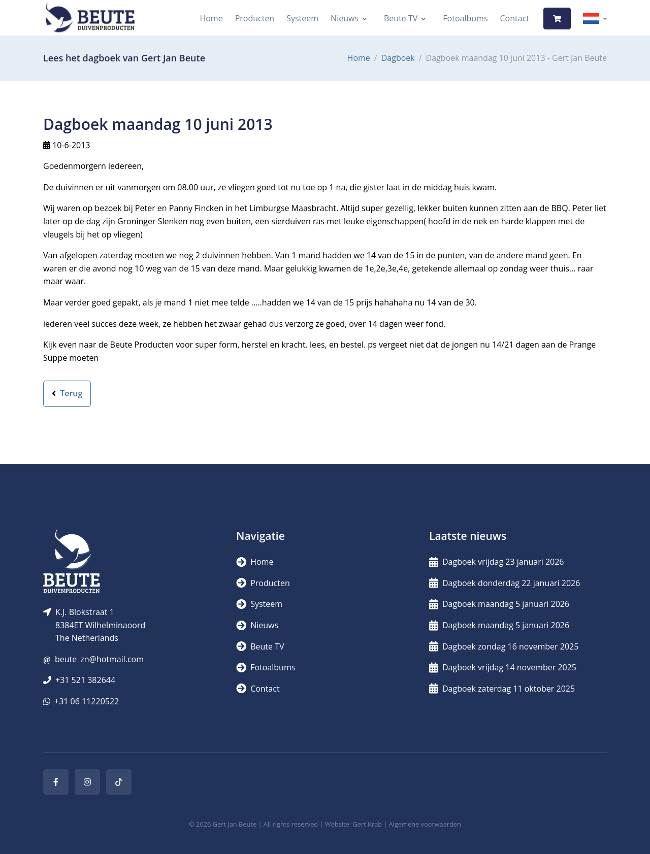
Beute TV (400, 18)
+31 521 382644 (85, 680)
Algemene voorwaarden (425, 824)
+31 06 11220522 (86, 701)
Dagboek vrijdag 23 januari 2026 (496, 561)
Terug (67, 393)
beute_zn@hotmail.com (99, 659)
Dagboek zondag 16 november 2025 (503, 646)
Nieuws (345, 18)
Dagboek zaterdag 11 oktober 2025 (502, 688)
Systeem (302, 18)
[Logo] (90, 18)
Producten (255, 18)
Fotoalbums (465, 18)
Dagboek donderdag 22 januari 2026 (504, 583)
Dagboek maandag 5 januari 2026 (499, 603)
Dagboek (398, 57)
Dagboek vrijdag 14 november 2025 (502, 667)
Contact (514, 18)
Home (211, 18)
